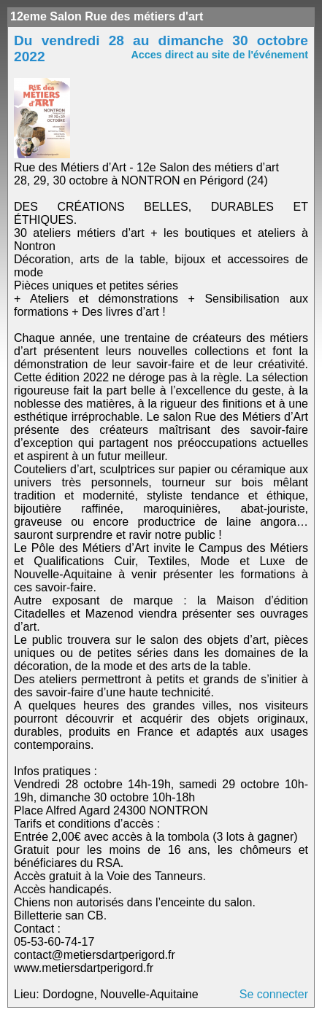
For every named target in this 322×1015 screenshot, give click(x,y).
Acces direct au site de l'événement (219, 55)
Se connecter (273, 994)
